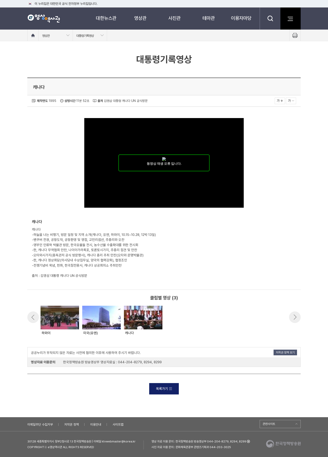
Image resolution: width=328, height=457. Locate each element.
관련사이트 (269, 424)
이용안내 (95, 424)
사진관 (174, 18)
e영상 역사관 (43, 18)
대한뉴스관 (106, 18)
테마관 (208, 18)
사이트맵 (118, 424)
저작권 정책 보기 (285, 352)
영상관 (140, 18)
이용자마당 (241, 18)
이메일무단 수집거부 (40, 424)
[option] (59, 321)
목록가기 (164, 389)
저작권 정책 (71, 424)
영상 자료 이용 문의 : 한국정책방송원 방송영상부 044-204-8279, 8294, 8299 (198, 441)
